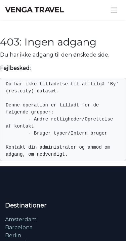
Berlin (13, 235)
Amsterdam (21, 219)
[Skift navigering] (114, 10)
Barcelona (19, 227)
